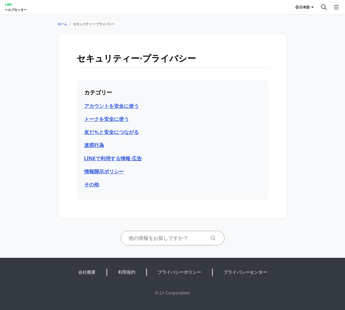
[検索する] (324, 7)
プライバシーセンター (245, 272)
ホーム (62, 24)
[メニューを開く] (336, 7)
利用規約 (126, 272)
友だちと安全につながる (111, 132)
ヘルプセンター (16, 9)
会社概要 (87, 272)
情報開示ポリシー (104, 171)
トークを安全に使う (106, 119)
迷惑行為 (94, 145)
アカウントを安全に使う (111, 106)
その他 (91, 184)
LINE (8, 4)
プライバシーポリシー (179, 272)
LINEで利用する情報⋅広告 (113, 158)
